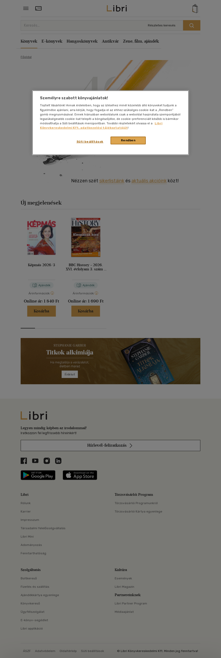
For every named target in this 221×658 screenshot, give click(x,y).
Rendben (128, 140)
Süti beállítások (90, 141)
